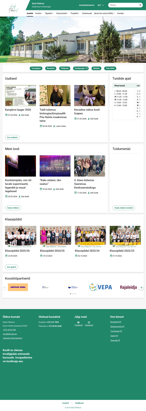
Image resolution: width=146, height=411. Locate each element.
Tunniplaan (36, 68)
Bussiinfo (51, 68)
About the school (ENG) (104, 13)
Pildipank (65, 68)
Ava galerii (11, 267)
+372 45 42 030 (9, 330)
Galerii (113, 336)
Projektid (75, 13)
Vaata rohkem (13, 208)
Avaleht (30, 13)
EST (101, 5)
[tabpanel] (126, 101)
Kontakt (120, 13)
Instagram (89, 323)
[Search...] (140, 5)
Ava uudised (12, 137)
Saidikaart (79, 403)
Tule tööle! (110, 68)
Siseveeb (114, 340)
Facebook (79, 323)
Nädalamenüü (116, 326)
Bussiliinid (114, 322)
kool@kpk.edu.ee (10, 334)
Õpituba (96, 68)
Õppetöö (49, 13)
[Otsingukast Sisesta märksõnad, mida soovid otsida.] (125, 5)
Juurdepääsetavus (86, 5)
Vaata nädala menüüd (124, 208)
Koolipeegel (82, 68)
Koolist (39, 13)
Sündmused (87, 13)
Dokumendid (62, 13)
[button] (141, 287)
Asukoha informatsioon (12, 338)
